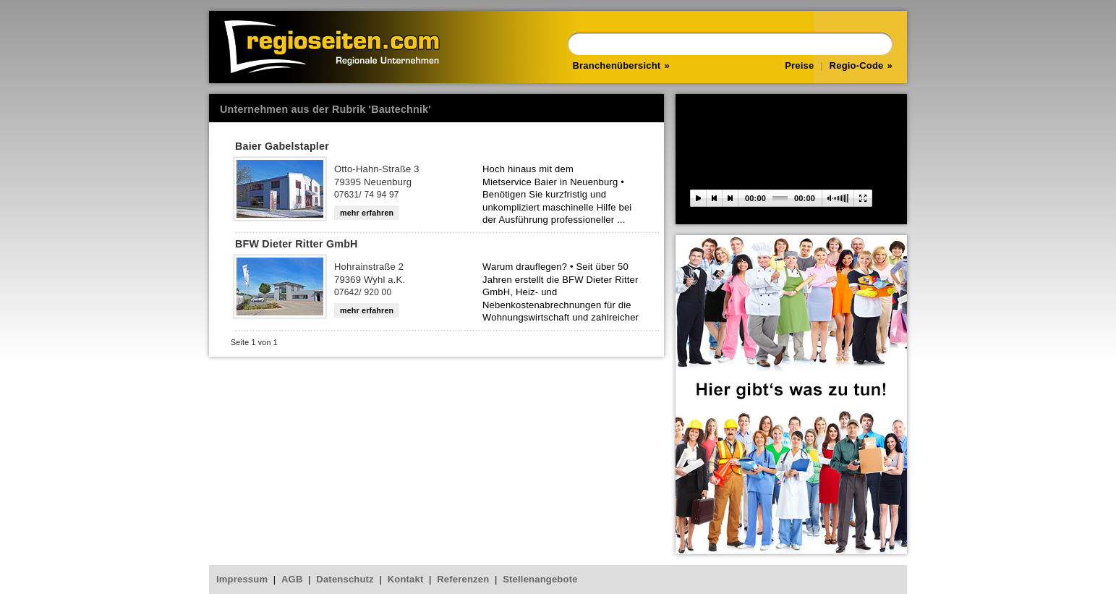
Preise (799, 65)
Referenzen (463, 579)
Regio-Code (857, 65)
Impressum (242, 579)
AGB (292, 579)
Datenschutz (345, 579)
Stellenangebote (540, 579)
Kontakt (406, 579)
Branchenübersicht (617, 65)
